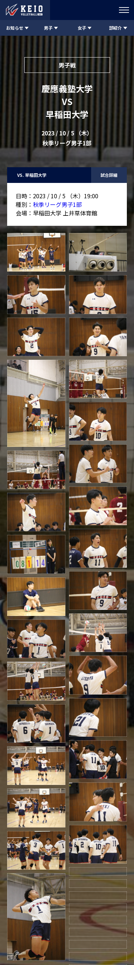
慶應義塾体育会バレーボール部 (67, 934)
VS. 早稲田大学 (31, 175)
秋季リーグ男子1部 (57, 204)
